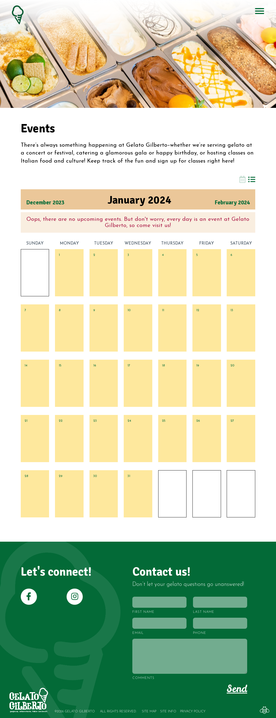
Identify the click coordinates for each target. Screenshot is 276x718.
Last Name (203, 612)
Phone (199, 633)
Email (138, 633)
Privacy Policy (192, 711)
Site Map (149, 711)
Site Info (168, 711)
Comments (143, 678)
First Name (143, 612)
